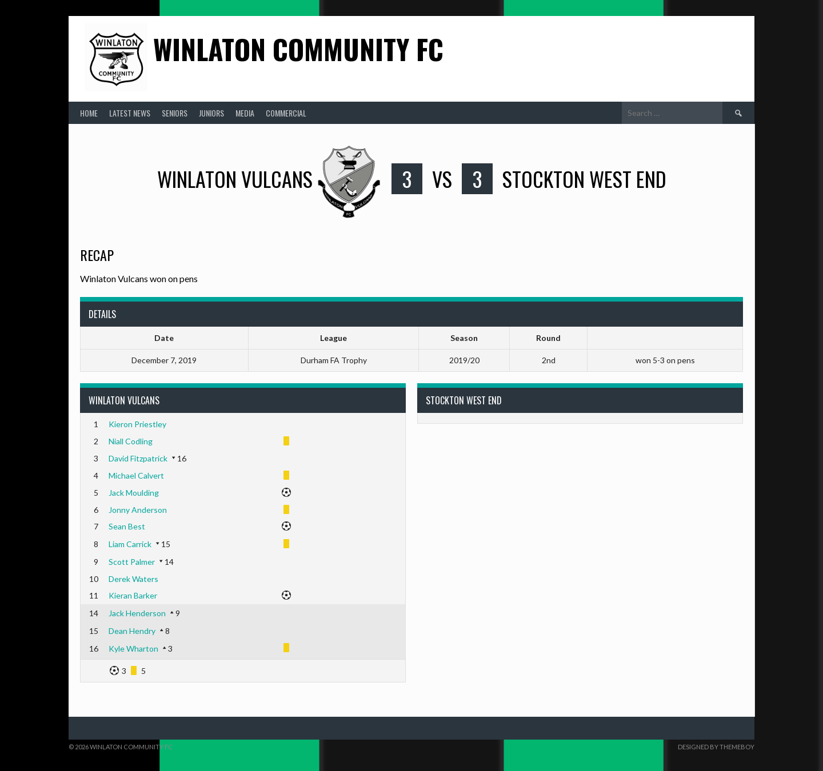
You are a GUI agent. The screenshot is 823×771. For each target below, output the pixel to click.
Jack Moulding (134, 492)
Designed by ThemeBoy (716, 746)
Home (89, 113)
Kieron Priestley (137, 424)
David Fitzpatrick (138, 458)
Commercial (286, 113)
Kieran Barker (133, 595)
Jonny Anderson (138, 510)
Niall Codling (131, 441)
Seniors (174, 113)
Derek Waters (133, 579)
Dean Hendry (132, 631)
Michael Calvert (136, 475)
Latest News (129, 113)
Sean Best (127, 526)
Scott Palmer (132, 562)
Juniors (211, 113)
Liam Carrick (130, 544)
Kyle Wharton (133, 648)
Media (244, 113)
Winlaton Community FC (298, 49)
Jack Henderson (137, 613)
